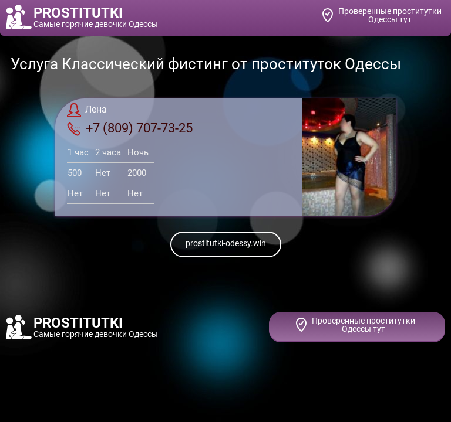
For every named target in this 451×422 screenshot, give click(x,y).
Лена (87, 110)
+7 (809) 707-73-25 (130, 128)
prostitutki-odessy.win (225, 243)
